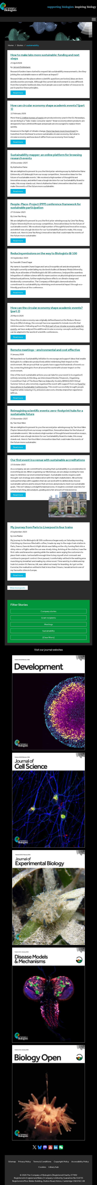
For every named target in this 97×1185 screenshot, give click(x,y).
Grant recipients (48, 617)
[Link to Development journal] (48, 702)
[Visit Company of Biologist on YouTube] (50, 1147)
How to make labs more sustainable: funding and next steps (44, 56)
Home (11, 45)
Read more (18, 92)
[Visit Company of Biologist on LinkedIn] (56, 1147)
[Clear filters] (48, 637)
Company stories (48, 611)
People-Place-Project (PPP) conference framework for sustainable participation (45, 205)
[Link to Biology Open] (48, 1092)
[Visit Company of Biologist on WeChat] (61, 1148)
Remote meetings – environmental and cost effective (45, 350)
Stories (20, 45)
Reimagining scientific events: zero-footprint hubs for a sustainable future (46, 412)
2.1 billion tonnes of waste (32, 117)
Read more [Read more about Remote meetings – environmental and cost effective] (18, 398)
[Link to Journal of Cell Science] (48, 800)
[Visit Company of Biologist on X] (34, 1147)
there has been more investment (61, 131)
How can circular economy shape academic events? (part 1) (47, 107)
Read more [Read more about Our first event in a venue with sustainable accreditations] (18, 494)
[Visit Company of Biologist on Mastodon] (45, 1147)
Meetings (48, 624)
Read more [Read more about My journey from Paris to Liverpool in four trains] (18, 575)
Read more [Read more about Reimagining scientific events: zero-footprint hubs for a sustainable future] (18, 447)
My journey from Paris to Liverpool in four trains (41, 527)
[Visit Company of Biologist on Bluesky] (40, 1147)
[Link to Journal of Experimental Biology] (48, 897)
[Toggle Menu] (94, 19)
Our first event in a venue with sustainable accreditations (47, 460)
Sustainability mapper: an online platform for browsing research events (46, 156)
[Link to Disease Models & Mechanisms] (48, 995)
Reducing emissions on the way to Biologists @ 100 (43, 253)
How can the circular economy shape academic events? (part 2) (46, 309)
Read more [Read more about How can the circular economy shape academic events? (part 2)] (18, 337)
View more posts (17, 587)
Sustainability (48, 630)
